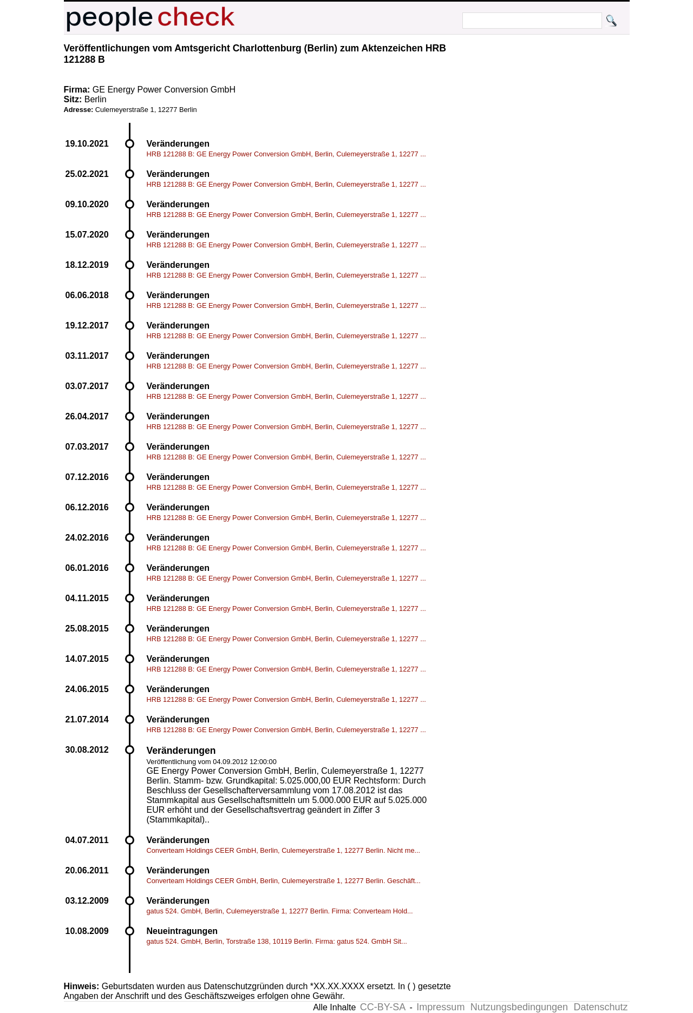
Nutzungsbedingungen (519, 1007)
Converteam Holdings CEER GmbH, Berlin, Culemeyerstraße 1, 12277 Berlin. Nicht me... (284, 850)
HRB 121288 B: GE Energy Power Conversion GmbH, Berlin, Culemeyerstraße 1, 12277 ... (286, 154)
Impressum (440, 1007)
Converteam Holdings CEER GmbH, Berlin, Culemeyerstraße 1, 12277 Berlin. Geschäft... (284, 881)
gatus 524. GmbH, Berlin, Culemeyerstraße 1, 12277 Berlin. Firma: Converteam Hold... (280, 911)
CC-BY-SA (383, 1007)
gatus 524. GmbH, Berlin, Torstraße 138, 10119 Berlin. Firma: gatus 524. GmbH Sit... (277, 941)
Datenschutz (600, 1007)
